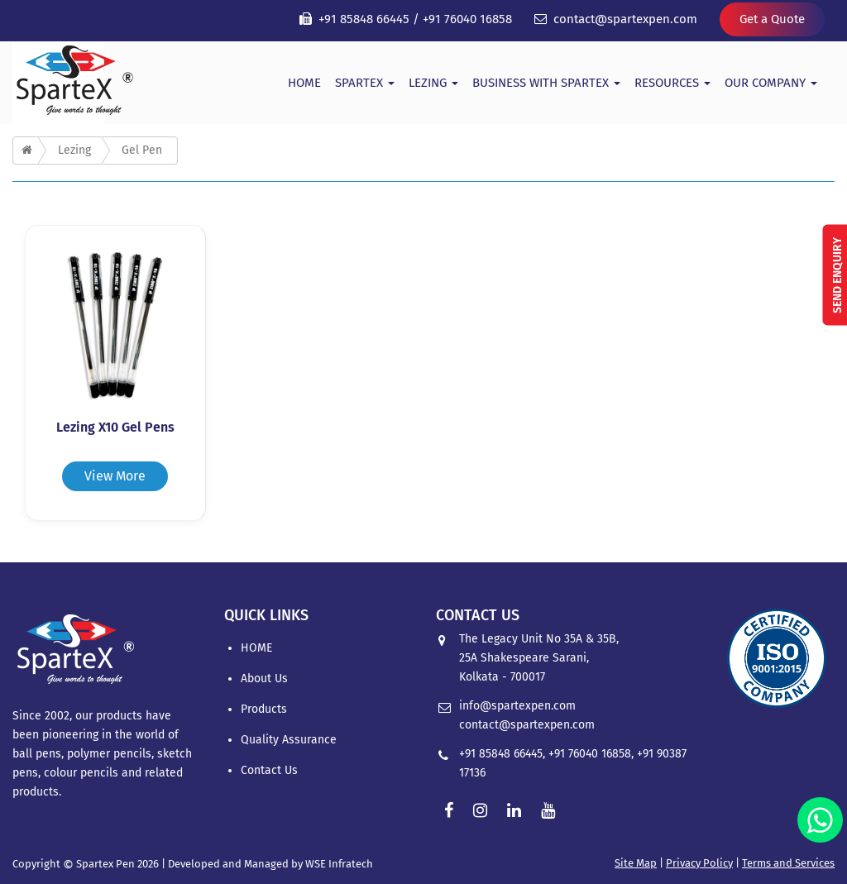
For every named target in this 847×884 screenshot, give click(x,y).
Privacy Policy (699, 863)
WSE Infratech (339, 864)
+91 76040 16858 (467, 19)
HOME (304, 82)
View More (115, 476)
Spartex (365, 82)
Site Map (636, 863)
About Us (264, 678)
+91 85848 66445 (363, 19)
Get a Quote (772, 19)
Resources (672, 82)
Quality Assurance (289, 740)
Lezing (433, 82)
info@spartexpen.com (517, 706)
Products (264, 709)
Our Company (771, 82)
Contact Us (269, 770)
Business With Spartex (546, 82)
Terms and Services (788, 863)
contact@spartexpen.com (625, 19)
